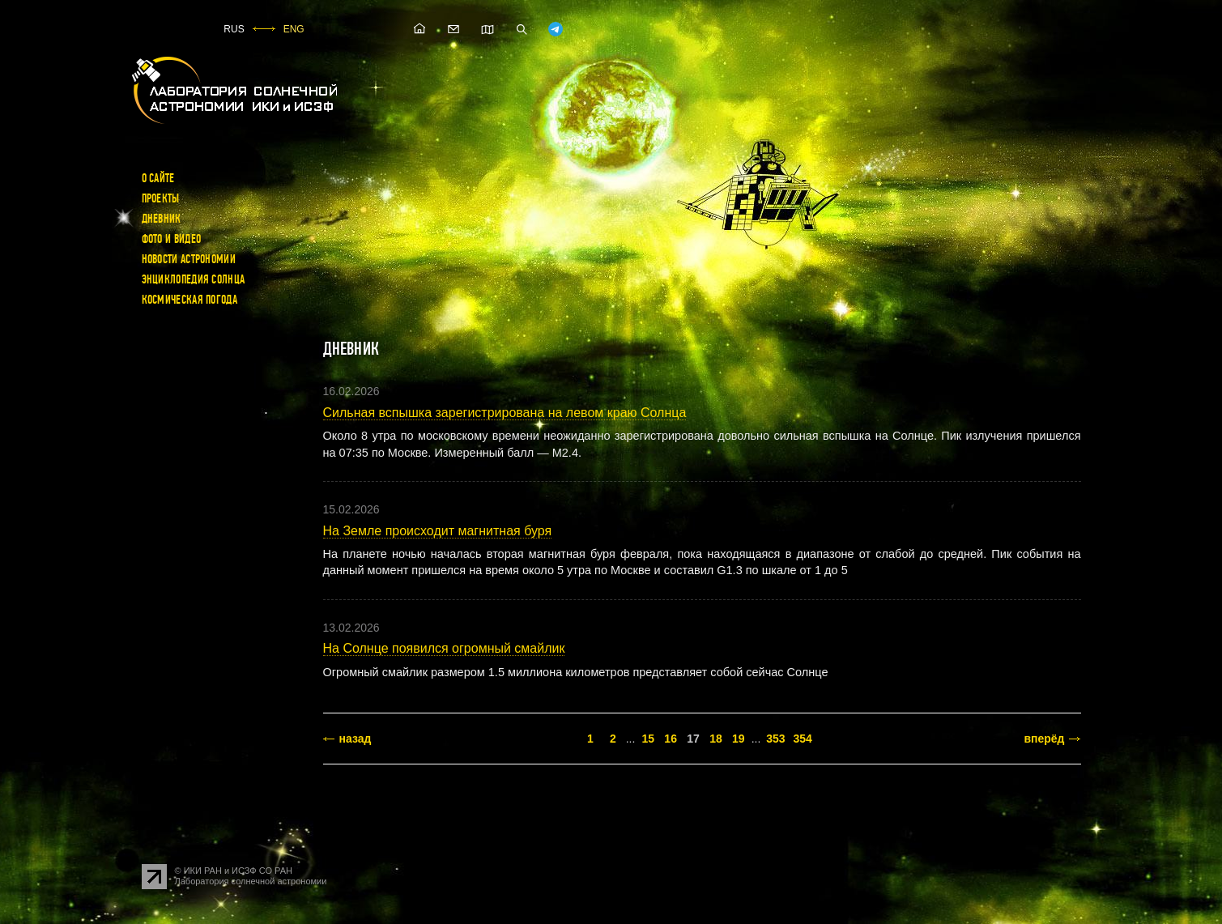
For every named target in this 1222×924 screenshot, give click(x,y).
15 (647, 738)
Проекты (161, 198)
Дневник (161, 218)
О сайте (158, 178)
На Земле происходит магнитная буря (437, 531)
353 (775, 738)
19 (738, 738)
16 (670, 738)
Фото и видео (172, 239)
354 (803, 738)
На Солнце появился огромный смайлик (444, 648)
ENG (293, 29)
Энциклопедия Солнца (193, 279)
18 (715, 738)
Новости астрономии (189, 259)
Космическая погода (189, 299)
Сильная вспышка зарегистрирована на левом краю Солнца (505, 412)
